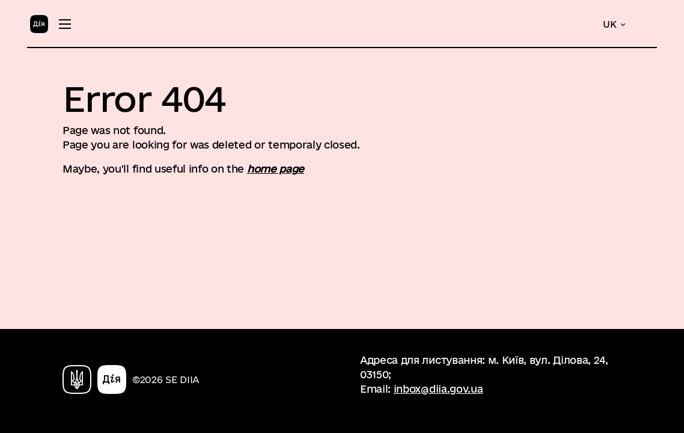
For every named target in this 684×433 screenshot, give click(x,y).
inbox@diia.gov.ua (438, 389)
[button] (615, 24)
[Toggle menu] (65, 24)
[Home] (39, 23)
